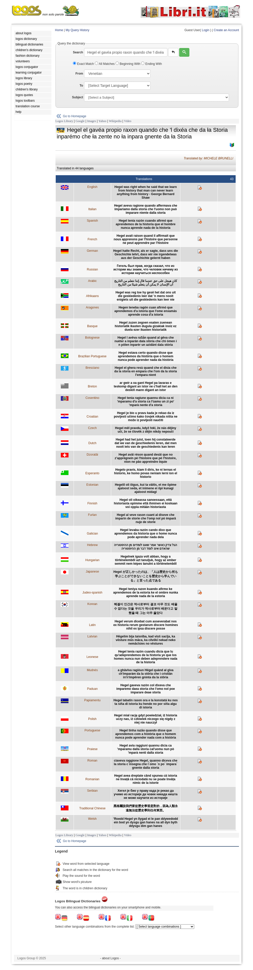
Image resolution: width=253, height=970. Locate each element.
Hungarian (92, 560)
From (79, 73)
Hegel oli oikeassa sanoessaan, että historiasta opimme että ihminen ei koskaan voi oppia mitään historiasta (145, 503)
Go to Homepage (74, 116)
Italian (92, 209)
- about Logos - (110, 958)
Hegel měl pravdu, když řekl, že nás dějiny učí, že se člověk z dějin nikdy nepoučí (145, 429)
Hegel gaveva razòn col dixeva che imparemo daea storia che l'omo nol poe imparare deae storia (145, 688)
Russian (92, 269)
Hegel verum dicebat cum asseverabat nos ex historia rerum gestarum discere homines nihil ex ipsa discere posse (145, 625)
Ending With (151, 64)
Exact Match (84, 64)
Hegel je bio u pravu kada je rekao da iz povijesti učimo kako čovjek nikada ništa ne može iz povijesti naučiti (145, 416)
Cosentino (92, 398)
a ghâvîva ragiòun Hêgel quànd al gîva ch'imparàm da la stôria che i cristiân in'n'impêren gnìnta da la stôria (146, 673)
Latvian (92, 636)
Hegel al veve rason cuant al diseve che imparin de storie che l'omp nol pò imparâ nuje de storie (145, 518)
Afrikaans (92, 296)
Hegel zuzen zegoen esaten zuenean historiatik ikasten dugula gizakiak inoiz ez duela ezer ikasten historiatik (145, 326)
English (92, 187)
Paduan (92, 689)
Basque (92, 326)
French (92, 239)
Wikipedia (115, 121)
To (81, 85)
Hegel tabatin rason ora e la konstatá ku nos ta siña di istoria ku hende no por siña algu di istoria (145, 704)
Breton (92, 386)
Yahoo (102, 121)
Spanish (92, 220)
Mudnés (92, 670)
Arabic (92, 281)
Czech (92, 428)
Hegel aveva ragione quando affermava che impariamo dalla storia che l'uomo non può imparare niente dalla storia (145, 209)
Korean (92, 604)
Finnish (92, 503)
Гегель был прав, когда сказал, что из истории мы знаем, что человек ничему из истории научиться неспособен (145, 269)
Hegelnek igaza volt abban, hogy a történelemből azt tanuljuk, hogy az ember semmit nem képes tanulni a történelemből (145, 560)
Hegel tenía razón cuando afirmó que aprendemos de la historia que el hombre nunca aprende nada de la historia (146, 224)
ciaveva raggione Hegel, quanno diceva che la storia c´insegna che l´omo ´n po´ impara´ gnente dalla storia (145, 764)
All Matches (105, 64)
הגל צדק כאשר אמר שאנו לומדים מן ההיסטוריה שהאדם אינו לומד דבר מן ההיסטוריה (145, 546)
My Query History (77, 30)
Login (205, 30)
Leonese (92, 657)
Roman (92, 760)
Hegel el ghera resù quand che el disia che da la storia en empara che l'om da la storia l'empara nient (145, 371)
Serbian (92, 790)
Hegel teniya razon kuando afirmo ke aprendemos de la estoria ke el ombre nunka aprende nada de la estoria (145, 592)
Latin (92, 625)
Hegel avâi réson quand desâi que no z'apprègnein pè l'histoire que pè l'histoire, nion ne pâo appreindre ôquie (146, 458)
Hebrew (92, 545)
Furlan (92, 515)
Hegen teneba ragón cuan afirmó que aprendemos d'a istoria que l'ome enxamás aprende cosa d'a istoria (145, 311)
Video (127, 121)
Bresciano (92, 368)
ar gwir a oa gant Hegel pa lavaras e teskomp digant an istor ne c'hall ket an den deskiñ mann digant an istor (145, 386)
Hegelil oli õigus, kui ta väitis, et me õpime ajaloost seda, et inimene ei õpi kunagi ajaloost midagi (145, 488)
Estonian (92, 485)
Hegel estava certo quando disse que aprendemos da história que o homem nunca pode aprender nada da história (145, 356)
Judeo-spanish (92, 592)
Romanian (92, 779)
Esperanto (92, 473)
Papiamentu (92, 700)
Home (59, 30)
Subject (77, 97)
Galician (92, 533)
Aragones (92, 307)
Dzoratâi (92, 454)
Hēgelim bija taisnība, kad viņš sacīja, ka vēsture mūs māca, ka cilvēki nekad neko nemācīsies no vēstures (146, 640)
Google (80, 121)
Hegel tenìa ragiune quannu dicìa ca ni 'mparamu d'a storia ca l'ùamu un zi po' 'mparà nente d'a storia (145, 401)
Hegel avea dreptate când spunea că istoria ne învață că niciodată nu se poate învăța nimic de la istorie (145, 779)
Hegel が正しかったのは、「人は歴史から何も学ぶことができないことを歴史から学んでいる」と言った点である (145, 576)
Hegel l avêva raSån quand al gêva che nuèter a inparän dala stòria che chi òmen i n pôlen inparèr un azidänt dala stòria (145, 341)
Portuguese (92, 730)
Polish (92, 719)
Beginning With (128, 64)
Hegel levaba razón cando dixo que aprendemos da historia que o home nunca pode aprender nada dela (145, 533)
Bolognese (92, 337)
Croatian (92, 416)
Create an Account (226, 30)
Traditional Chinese (92, 808)
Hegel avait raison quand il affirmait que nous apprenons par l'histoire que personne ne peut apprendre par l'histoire (146, 239)
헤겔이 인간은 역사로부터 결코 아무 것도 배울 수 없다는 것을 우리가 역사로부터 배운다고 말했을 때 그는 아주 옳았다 (145, 608)
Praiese (92, 749)
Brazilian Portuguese (92, 356)
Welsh (92, 819)
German (92, 251)
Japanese (92, 571)
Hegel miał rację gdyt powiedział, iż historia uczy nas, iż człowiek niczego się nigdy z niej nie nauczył (145, 719)
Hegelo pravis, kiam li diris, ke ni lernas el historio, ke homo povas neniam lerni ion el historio (145, 473)
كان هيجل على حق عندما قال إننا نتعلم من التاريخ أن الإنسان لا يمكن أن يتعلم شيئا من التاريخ (145, 282)
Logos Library (64, 121)
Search (78, 52)
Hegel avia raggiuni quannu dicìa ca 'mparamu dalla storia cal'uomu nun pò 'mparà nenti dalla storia (145, 749)
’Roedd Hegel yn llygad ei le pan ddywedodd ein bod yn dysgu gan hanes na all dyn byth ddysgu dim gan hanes (145, 822)
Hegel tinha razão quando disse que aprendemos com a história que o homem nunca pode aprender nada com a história (145, 734)
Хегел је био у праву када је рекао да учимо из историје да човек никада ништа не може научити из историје (146, 794)
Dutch (92, 443)
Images (91, 121)
